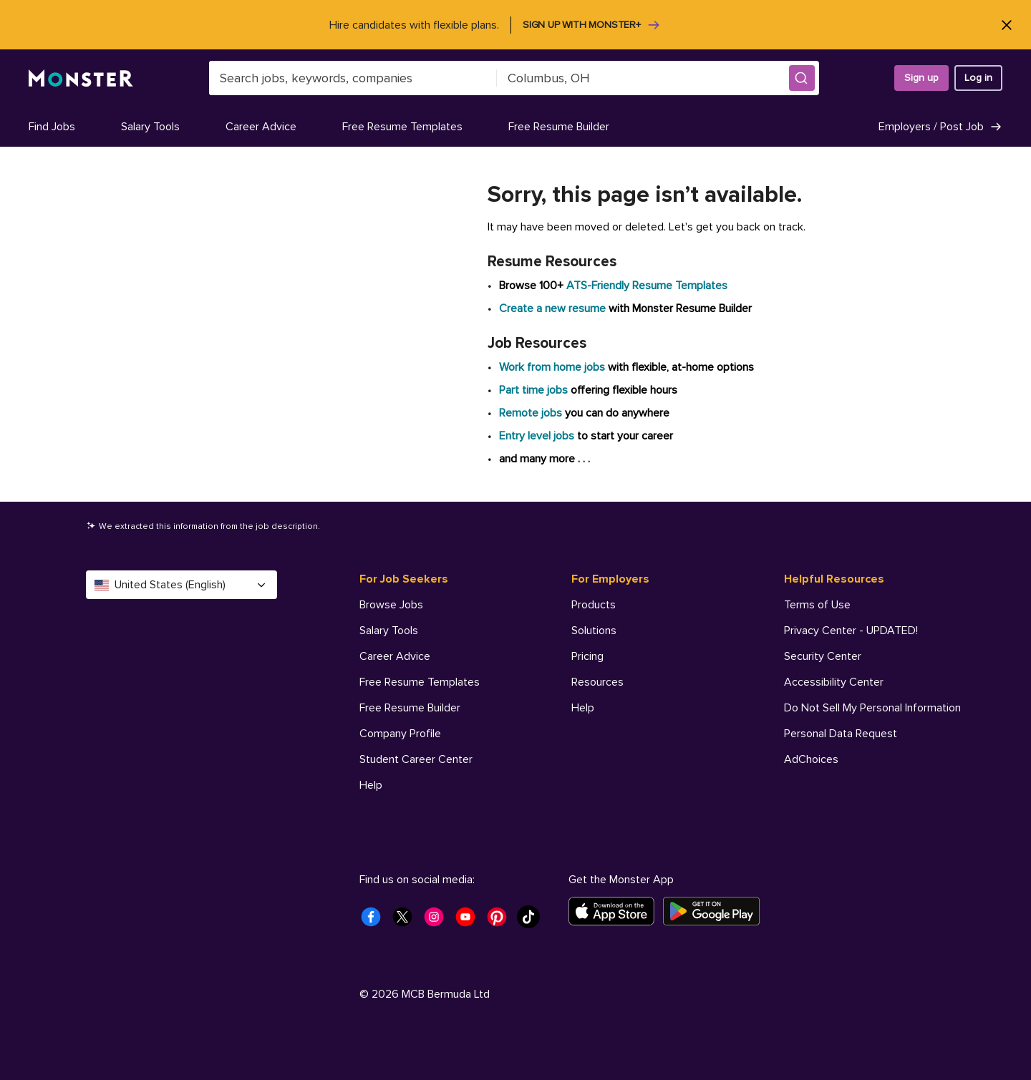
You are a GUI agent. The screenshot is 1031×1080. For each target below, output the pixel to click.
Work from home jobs (552, 367)
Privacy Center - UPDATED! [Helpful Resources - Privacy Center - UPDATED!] (851, 630)
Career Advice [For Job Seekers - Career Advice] (394, 656)
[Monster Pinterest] (501, 921)
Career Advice (261, 127)
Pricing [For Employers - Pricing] (587, 656)
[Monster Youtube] (469, 921)
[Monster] (81, 78)
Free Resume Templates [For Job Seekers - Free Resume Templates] (419, 682)
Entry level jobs (536, 436)
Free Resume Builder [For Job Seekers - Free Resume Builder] (409, 708)
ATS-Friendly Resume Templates (646, 285)
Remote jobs (530, 413)
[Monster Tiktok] (532, 921)
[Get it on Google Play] (715, 911)
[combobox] (353, 78)
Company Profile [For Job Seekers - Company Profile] (400, 733)
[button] (802, 78)
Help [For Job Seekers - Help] (370, 785)
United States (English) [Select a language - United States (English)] (181, 585)
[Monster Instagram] (438, 921)
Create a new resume (554, 308)
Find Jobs (52, 127)
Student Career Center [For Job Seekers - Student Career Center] (416, 759)
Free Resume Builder (558, 127)
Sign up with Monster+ (592, 25)
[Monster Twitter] (406, 921)
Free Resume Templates (402, 127)
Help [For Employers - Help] (582, 708)
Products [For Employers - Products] (593, 605)
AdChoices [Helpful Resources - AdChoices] (811, 759)
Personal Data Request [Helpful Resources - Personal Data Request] (840, 733)
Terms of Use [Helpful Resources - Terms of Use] (817, 605)
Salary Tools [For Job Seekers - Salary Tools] (388, 630)
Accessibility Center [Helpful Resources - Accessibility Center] (834, 682)
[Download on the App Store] (615, 911)
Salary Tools (150, 127)
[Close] (1006, 25)
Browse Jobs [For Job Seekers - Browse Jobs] (391, 605)
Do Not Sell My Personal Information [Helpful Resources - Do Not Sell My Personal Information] (872, 708)
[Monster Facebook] (375, 921)
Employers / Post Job (940, 127)
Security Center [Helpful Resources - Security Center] (822, 656)
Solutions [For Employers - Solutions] (593, 630)
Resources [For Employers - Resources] (597, 682)
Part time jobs (533, 390)
